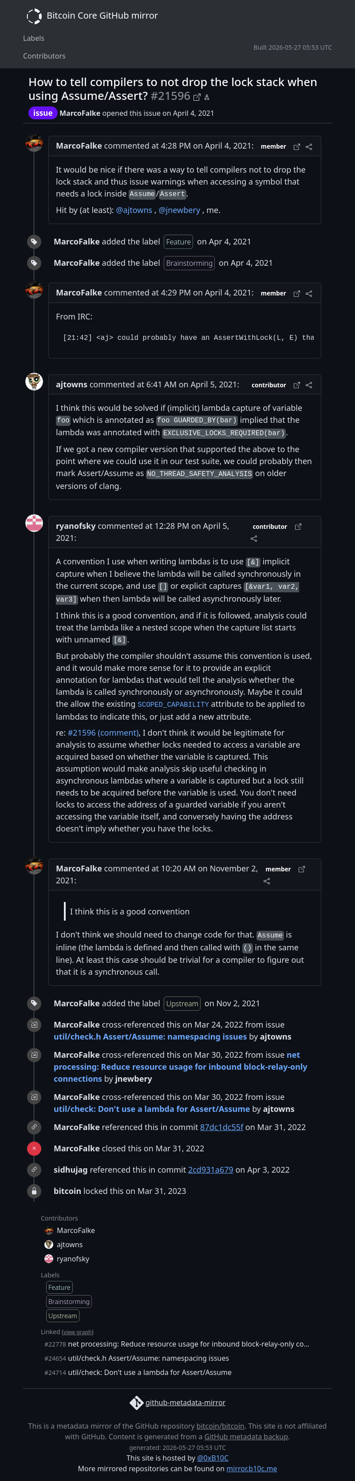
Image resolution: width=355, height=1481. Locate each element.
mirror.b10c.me (251, 1468)
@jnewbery (179, 210)
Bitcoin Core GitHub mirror (90, 16)
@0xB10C (213, 1458)
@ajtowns (134, 210)
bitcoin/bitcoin (221, 1426)
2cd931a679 (210, 1169)
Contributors (44, 56)
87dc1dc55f (221, 1127)
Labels (33, 38)
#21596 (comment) (103, 732)
